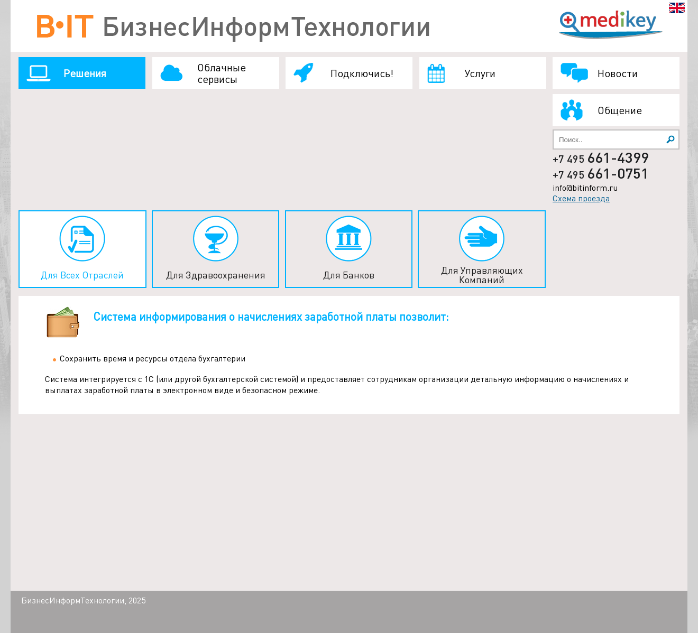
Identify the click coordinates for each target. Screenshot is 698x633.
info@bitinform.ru (585, 187)
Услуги (479, 73)
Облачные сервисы (221, 73)
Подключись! (361, 73)
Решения (84, 73)
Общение (620, 110)
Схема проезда (581, 197)
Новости (618, 73)
